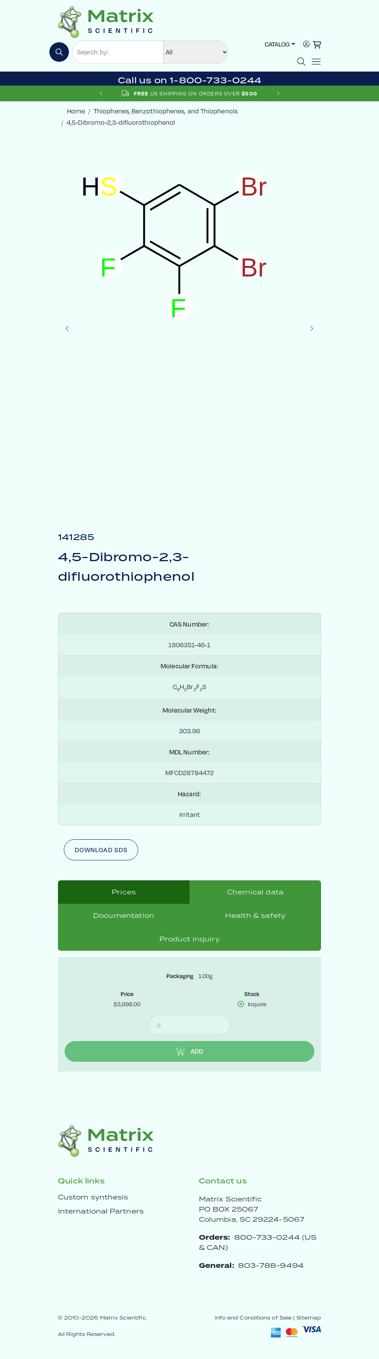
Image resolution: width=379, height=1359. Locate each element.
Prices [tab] (124, 892)
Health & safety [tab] (255, 915)
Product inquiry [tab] (189, 939)
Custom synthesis (93, 1197)
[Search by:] (118, 52)
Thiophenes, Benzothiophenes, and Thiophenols (166, 110)
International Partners (101, 1211)
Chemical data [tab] (255, 892)
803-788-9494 (271, 1265)
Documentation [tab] (123, 915)
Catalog (277, 44)
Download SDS (101, 850)
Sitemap (308, 1317)
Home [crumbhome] (76, 110)
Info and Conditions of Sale (253, 1317)
